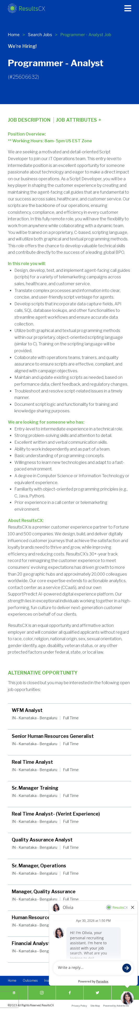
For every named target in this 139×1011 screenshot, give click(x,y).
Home (14, 34)
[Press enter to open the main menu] (127, 8)
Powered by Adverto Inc (116, 1005)
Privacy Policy (79, 1005)
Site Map (95, 1005)
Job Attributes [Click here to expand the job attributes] (78, 120)
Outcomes (30, 980)
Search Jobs (40, 34)
